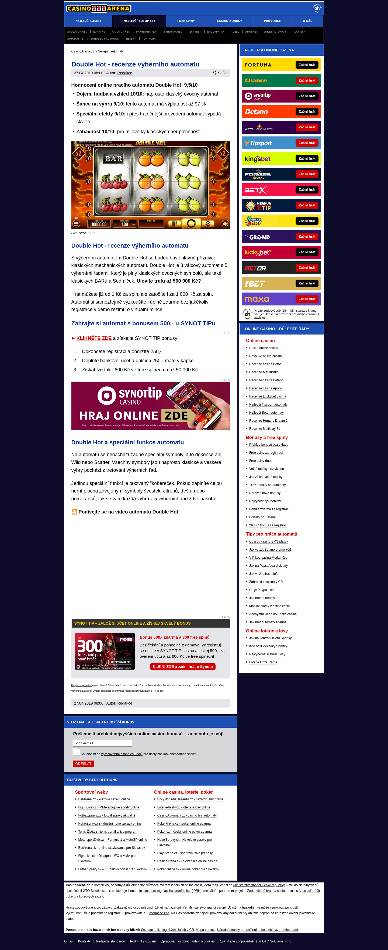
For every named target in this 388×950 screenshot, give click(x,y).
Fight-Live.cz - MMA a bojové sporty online (108, 807)
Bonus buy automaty (105, 38)
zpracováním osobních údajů (122, 754)
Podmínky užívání (143, 941)
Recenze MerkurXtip (264, 372)
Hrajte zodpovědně (81, 685)
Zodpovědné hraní (260, 891)
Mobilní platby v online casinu (270, 606)
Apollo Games (77, 31)
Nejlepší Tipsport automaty (268, 404)
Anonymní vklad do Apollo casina (273, 614)
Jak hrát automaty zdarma (268, 622)
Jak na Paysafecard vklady (268, 566)
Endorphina (215, 31)
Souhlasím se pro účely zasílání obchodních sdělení (139, 754)
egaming (99, 31)
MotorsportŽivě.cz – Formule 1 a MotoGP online (112, 840)
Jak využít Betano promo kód (270, 549)
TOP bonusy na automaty (267, 485)
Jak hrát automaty (262, 598)
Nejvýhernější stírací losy (267, 654)
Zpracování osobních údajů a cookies (188, 941)
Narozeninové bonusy (264, 493)
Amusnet (251, 31)
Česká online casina (263, 348)
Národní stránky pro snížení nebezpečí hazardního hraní (257, 930)
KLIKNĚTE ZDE (94, 338)
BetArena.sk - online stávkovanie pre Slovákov (111, 848)
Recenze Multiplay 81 (264, 429)
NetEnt (131, 38)
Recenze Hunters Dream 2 (268, 421)
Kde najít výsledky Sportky (268, 646)
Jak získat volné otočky (265, 477)
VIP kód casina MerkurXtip (268, 558)
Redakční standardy (110, 941)
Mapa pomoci (205, 930)
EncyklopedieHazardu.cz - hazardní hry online (190, 799)
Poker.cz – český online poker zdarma (184, 831)
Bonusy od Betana (262, 517)
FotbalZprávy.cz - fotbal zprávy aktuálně (107, 815)
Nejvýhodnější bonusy (265, 501)
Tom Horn (149, 38)
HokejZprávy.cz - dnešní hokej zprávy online (110, 823)
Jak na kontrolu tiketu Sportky (270, 638)
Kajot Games (121, 31)
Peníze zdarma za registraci (269, 509)
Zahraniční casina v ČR (266, 582)
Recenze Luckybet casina (267, 396)
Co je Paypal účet (262, 590)
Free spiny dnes (260, 461)
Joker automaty (275, 31)
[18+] (317, 8)
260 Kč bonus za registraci (268, 525)
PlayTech (299, 31)
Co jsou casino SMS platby (268, 541)
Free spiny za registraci (266, 453)
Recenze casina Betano (266, 380)
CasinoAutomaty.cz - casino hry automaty (187, 815)
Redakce (124, 73)
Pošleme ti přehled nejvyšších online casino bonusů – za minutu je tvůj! (148, 733)
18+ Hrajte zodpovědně (237, 941)
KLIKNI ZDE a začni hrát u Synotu (183, 666)
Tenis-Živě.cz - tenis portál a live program (107, 831)
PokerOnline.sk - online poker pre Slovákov (188, 869)
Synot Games (173, 31)
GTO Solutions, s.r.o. (277, 941)
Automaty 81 (75, 38)
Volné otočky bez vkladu (266, 469)
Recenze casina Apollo (265, 388)
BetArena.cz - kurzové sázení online (104, 799)
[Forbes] (299, 174)
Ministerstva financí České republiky (259, 885)
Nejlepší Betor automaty (266, 412)
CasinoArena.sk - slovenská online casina (187, 861)
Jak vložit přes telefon (264, 574)
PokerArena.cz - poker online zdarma (184, 823)
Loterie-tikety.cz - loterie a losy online (183, 807)
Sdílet (220, 73)
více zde (159, 690)
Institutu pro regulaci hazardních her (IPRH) (170, 891)
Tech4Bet (194, 31)
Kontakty (84, 941)
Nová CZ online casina (265, 356)
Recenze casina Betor (265, 364)
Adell (235, 31)
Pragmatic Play (147, 31)
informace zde (159, 913)
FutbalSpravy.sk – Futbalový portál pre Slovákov (113, 869)
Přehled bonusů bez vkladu (268, 444)
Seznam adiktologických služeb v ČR (167, 930)
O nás (68, 941)
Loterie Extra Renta (263, 662)
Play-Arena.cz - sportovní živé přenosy (185, 853)
